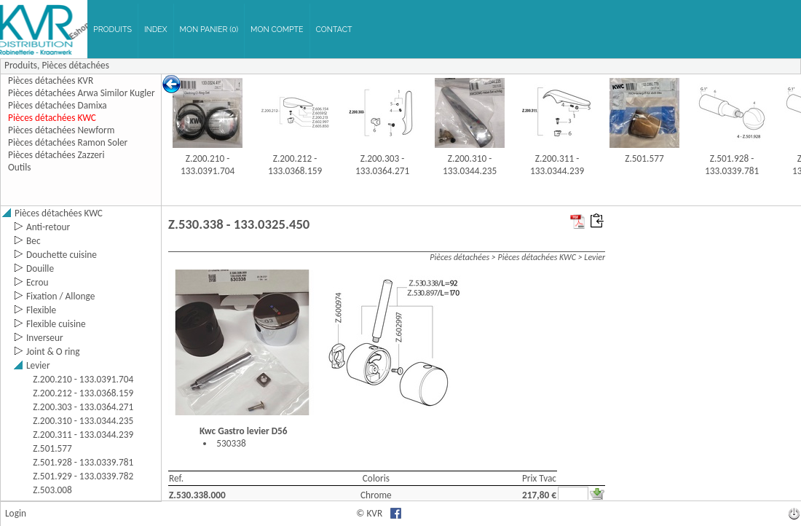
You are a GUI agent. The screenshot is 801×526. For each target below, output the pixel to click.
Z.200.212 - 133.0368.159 (295, 164)
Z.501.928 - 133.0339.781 (732, 164)
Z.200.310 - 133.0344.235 (470, 164)
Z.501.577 (644, 158)
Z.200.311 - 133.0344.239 (557, 164)
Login (15, 513)
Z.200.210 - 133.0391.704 (207, 164)
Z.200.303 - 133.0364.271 (382, 164)
